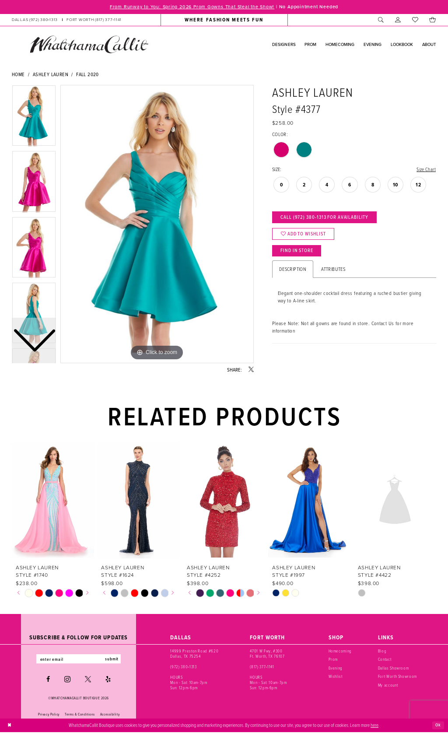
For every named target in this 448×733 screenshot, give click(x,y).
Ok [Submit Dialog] (438, 725)
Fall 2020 (87, 74)
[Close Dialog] (9, 726)
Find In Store (298, 254)
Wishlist (336, 677)
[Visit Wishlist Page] (415, 20)
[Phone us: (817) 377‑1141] (94, 20)
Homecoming (340, 651)
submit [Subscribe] (114, 659)
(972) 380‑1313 (183, 667)
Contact (385, 660)
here (374, 725)
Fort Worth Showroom (397, 677)
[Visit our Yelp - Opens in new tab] (108, 680)
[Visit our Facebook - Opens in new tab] (48, 680)
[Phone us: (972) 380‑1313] (34, 20)
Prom (333, 660)
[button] (397, 20)
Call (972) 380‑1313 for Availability (327, 218)
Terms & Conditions (80, 714)
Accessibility (109, 714)
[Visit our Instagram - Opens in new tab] (67, 680)
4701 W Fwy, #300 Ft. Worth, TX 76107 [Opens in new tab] (267, 654)
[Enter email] (78, 659)
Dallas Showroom (393, 668)
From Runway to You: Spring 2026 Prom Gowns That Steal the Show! (190, 7)
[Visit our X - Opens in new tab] (88, 680)
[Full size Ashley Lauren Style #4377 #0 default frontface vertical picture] (157, 224)
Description (292, 273)
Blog (382, 651)
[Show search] (380, 20)
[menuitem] (66, 20)
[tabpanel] (157, 224)
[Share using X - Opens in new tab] (251, 370)
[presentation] (53, 501)
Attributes (333, 273)
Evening (336, 668)
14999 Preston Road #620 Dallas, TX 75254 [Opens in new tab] (194, 654)
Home (18, 74)
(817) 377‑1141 (262, 667)
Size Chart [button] (425, 169)
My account (388, 685)
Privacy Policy (49, 714)
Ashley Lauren (50, 74)
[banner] (88, 44)
